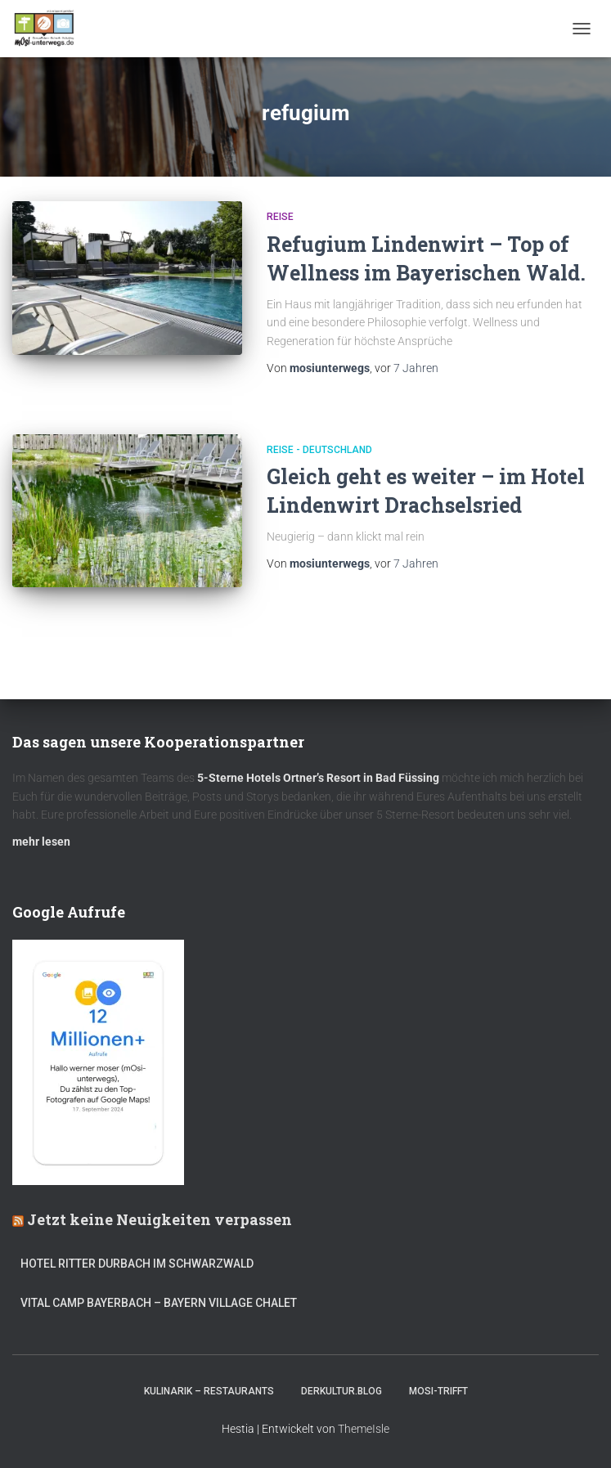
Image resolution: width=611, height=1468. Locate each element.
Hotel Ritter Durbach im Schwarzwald (138, 1263)
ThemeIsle (363, 1428)
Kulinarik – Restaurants (209, 1391)
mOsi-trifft (438, 1391)
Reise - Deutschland (319, 450)
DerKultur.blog (341, 1391)
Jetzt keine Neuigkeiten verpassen (159, 1219)
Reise (280, 216)
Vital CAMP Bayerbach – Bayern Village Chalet (158, 1302)
